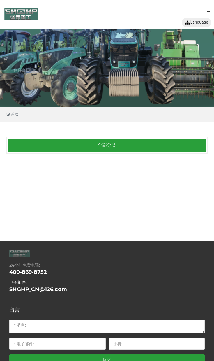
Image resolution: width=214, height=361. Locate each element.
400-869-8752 (28, 272)
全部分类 (107, 145)
